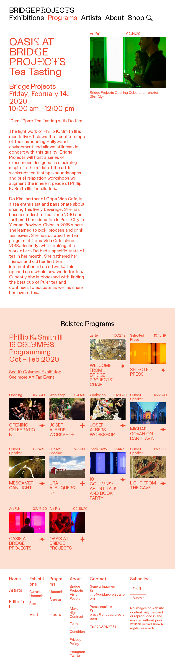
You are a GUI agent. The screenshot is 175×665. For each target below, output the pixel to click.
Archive (55, 600)
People (75, 599)
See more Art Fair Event (31, 377)
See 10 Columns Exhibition (35, 371)
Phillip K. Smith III (36, 337)
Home (15, 578)
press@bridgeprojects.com (108, 616)
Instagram (77, 652)
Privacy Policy (75, 642)
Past (32, 604)
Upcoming (36, 598)
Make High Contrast (76, 613)
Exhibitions (26, 17)
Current (35, 592)
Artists (91, 17)
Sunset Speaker (136, 397)
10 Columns (31, 344)
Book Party (98, 449)
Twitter (75, 656)
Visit (33, 614)
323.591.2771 (105, 627)
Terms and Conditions (77, 630)
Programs (62, 17)
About (114, 17)
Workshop (57, 395)
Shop (136, 17)
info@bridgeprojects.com (107, 596)
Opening (15, 395)
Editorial (16, 604)
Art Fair (14, 509)
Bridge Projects (41, 10)
